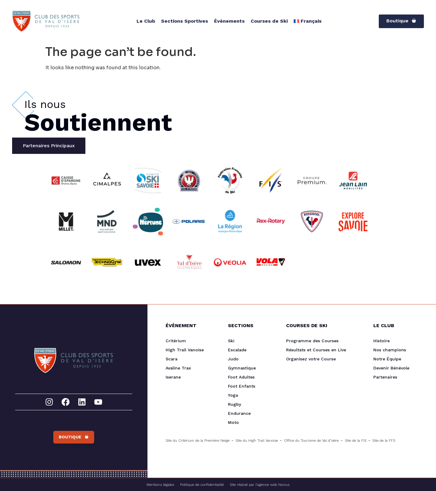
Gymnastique (242, 368)
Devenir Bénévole (391, 368)
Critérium (176, 340)
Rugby (234, 404)
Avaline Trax (178, 368)
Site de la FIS (355, 440)
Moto (233, 422)
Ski (231, 340)
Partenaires (385, 377)
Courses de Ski (269, 21)
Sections (240, 325)
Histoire (381, 340)
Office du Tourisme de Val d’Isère (311, 440)
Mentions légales (160, 485)
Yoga (233, 395)
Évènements (229, 21)
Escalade (237, 349)
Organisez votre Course (311, 358)
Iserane (173, 377)
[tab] (48, 146)
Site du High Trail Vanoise (257, 440)
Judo (233, 358)
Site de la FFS (383, 440)
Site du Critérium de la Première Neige (198, 440)
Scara (171, 358)
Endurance (239, 413)
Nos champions (389, 349)
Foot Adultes (241, 377)
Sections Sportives (184, 21)
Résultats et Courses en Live (316, 349)
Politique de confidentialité (202, 485)
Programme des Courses (312, 340)
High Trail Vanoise (185, 349)
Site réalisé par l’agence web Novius (259, 485)
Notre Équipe (387, 358)
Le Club (146, 21)
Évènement (181, 325)
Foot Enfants (241, 386)
